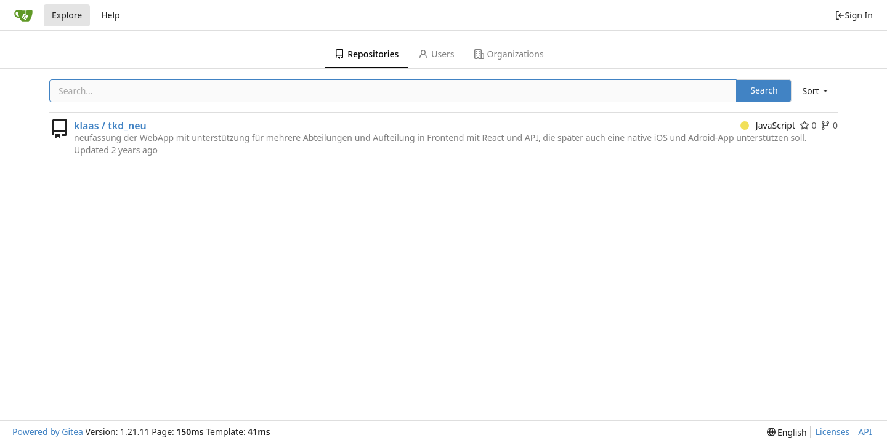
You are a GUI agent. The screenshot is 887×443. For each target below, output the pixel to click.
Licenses (833, 431)
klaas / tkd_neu (110, 125)
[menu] (816, 90)
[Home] (23, 15)
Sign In (854, 15)
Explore (67, 15)
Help (110, 15)
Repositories (366, 54)
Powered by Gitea (47, 431)
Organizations (509, 54)
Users (436, 54)
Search (763, 90)
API (865, 431)
